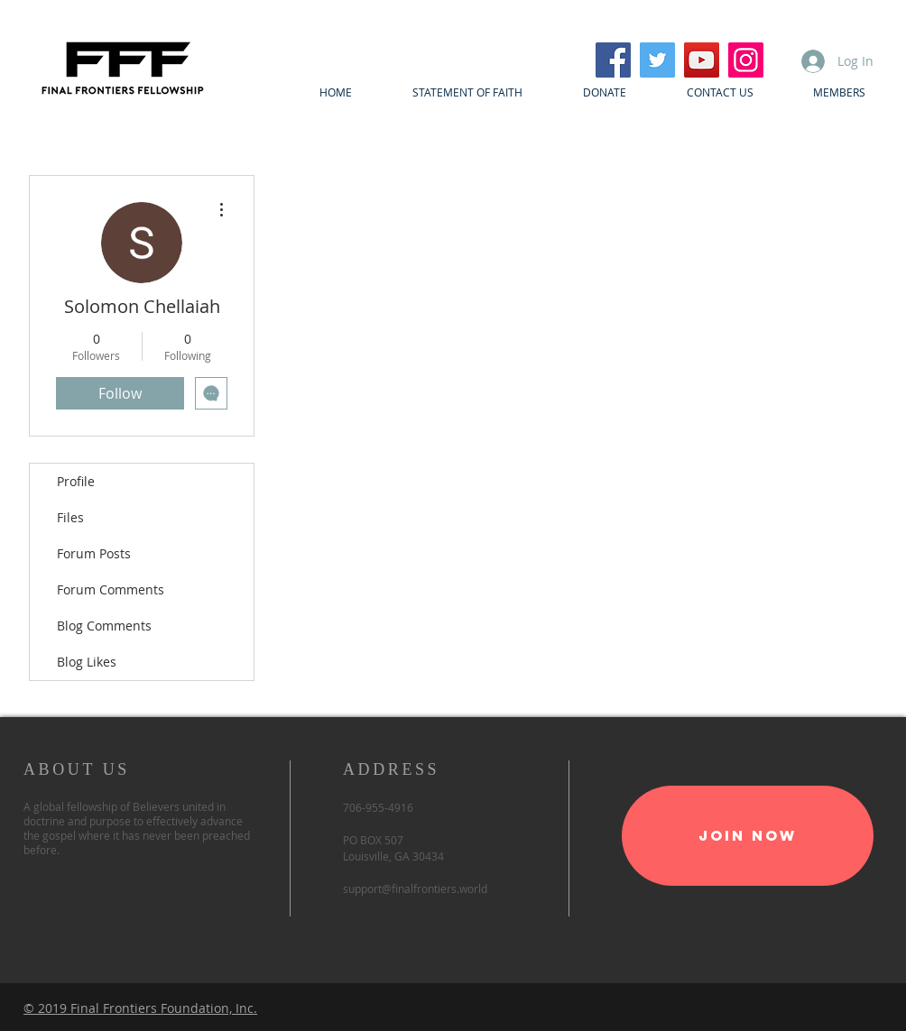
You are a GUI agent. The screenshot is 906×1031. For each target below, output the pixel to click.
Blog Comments (104, 625)
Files (70, 517)
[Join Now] (748, 836)
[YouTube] (701, 60)
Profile (76, 481)
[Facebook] (613, 60)
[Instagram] (745, 60)
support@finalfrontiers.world (415, 888)
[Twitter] (657, 60)
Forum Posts (94, 553)
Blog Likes (86, 661)
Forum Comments (110, 589)
